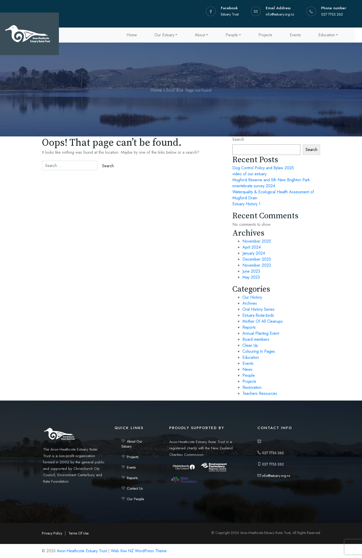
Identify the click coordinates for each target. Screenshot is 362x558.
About (200, 35)
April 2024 (251, 247)
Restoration (251, 387)
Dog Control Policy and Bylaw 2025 (263, 168)
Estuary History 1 (246, 204)
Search (238, 139)
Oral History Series (258, 309)
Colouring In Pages (258, 351)
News (247, 369)
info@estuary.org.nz (273, 475)
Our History (252, 297)
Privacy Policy (52, 533)
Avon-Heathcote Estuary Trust (82, 551)
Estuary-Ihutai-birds (258, 315)
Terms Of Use (78, 533)
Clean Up (250, 345)
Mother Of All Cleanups (262, 321)
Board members (255, 339)
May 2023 (251, 277)
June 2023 (251, 271)
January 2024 (253, 253)
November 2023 (256, 265)
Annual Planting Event (260, 333)
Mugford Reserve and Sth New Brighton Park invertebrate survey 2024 (271, 183)
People (232, 35)
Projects (265, 35)
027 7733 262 (270, 452)
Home (132, 35)
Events (295, 35)
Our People (135, 498)
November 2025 (256, 241)
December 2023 (256, 259)
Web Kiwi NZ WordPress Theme (139, 551)
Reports (249, 327)
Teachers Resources (259, 393)
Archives (249, 303)
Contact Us (135, 488)
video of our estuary (249, 174)
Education (326, 35)
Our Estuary (164, 35)
